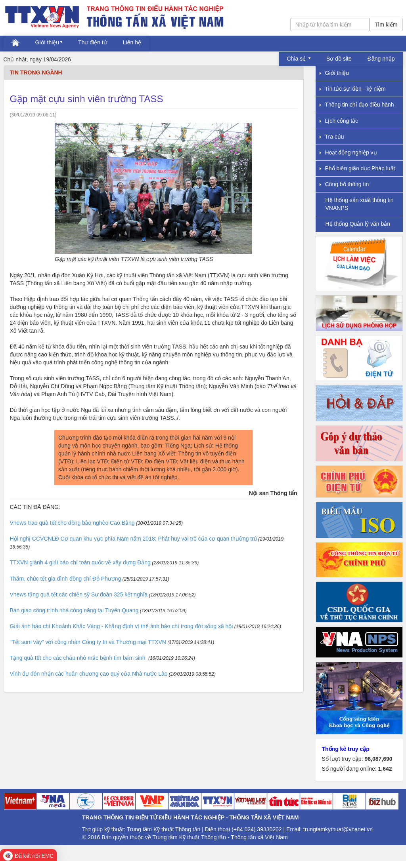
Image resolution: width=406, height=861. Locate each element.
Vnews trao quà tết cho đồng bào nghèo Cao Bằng (72, 523)
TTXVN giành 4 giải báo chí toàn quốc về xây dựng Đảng (80, 562)
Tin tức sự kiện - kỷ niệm (353, 89)
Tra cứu (332, 136)
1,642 (385, 769)
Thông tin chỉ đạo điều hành (357, 104)
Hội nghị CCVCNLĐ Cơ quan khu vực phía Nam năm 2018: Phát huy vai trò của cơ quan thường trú (133, 538)
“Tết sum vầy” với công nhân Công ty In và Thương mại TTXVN (88, 642)
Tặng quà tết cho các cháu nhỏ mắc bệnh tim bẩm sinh (78, 658)
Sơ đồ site (339, 58)
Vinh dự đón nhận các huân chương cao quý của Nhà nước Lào (89, 674)
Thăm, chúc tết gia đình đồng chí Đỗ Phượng (65, 578)
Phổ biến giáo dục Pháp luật (357, 168)
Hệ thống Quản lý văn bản (358, 224)
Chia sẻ (297, 58)
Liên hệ (132, 42)
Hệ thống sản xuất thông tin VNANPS (360, 204)
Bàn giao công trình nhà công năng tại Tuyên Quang (74, 610)
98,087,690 (378, 759)
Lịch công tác (339, 121)
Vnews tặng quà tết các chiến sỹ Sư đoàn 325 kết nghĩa (79, 594)
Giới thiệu (47, 42)
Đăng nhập (381, 58)
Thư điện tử (92, 42)
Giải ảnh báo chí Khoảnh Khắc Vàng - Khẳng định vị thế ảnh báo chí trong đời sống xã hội (121, 626)
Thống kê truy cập (346, 749)
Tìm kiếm (386, 24)
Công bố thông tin (344, 184)
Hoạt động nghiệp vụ (348, 152)
